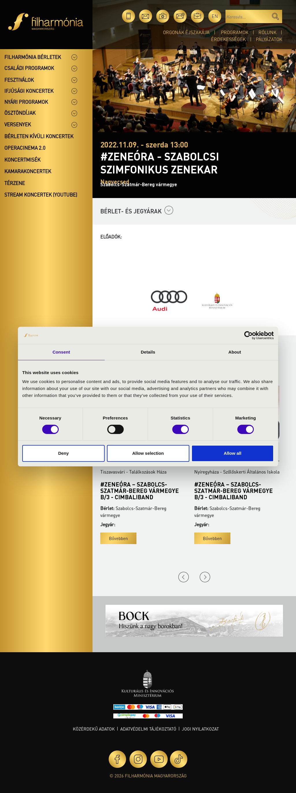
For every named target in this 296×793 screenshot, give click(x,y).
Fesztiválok (19, 80)
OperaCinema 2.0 (24, 148)
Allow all (232, 453)
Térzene (14, 183)
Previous (183, 577)
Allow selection (148, 453)
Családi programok (29, 68)
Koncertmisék (22, 159)
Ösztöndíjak (20, 113)
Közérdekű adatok (94, 729)
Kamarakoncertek (27, 171)
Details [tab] (148, 352)
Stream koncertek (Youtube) (40, 194)
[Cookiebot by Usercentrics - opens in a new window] (248, 335)
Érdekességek (228, 39)
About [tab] (234, 352)
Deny (63, 453)
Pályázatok (269, 39)
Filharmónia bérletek (32, 57)
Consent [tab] (61, 352)
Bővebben (118, 538)
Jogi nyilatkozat (200, 729)
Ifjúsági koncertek (28, 91)
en (215, 16)
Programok (234, 32)
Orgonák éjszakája (186, 32)
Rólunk (267, 32)
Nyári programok (26, 102)
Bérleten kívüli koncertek (38, 136)
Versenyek (17, 124)
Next (205, 577)
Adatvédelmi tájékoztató (148, 729)
